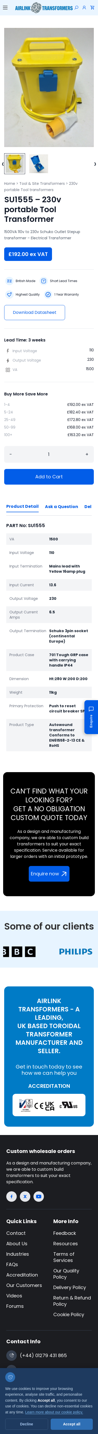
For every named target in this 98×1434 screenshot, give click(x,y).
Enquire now (50, 874)
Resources (65, 1243)
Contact (16, 1233)
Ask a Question (61, 507)
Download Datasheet (34, 312)
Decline (26, 1424)
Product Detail (22, 506)
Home (9, 183)
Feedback (64, 1233)
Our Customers (24, 1285)
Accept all (71, 1424)
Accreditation (22, 1275)
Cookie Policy (68, 1314)
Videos (14, 1295)
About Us (16, 1243)
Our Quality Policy (66, 1273)
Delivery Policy (69, 1287)
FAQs (12, 1264)
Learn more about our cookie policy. (54, 1412)
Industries (17, 1254)
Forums (15, 1306)
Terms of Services (63, 1257)
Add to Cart (49, 476)
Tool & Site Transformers (42, 183)
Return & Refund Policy (72, 1301)
